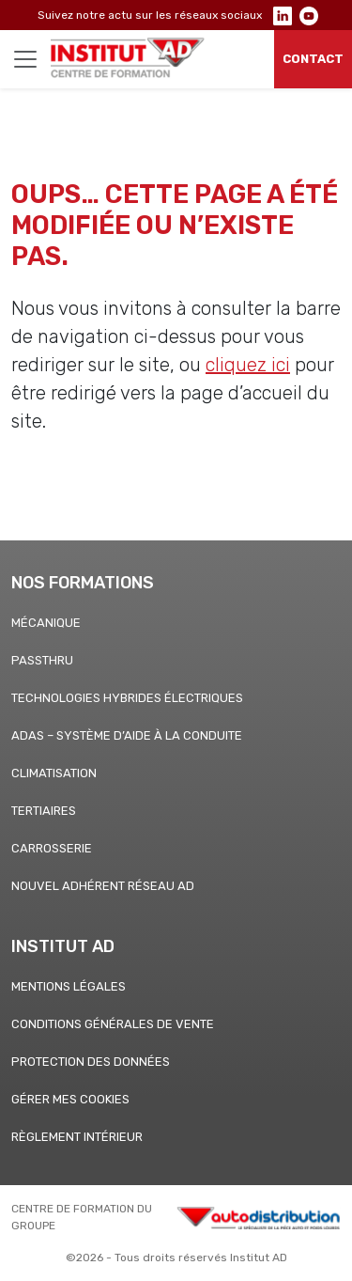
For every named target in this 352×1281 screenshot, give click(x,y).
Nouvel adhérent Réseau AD (102, 886)
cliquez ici (248, 364)
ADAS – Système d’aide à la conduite (126, 735)
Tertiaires (43, 811)
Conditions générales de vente (112, 1024)
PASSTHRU (42, 660)
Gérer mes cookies (70, 1099)
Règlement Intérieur (77, 1137)
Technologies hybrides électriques (127, 698)
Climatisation (54, 773)
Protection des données (90, 1061)
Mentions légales (68, 986)
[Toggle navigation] (25, 59)
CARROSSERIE (51, 848)
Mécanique (46, 623)
